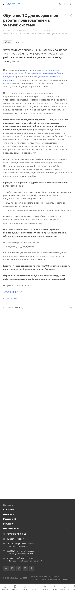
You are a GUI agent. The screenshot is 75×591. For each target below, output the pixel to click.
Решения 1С (9, 519)
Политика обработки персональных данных (49, 579)
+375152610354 (10, 298)
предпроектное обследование (22, 73)
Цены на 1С (9, 514)
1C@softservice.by (15, 539)
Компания (8, 505)
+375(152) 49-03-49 (16, 534)
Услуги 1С (8, 524)
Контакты (8, 509)
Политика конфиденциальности (44, 577)
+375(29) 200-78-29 (12, 292)
